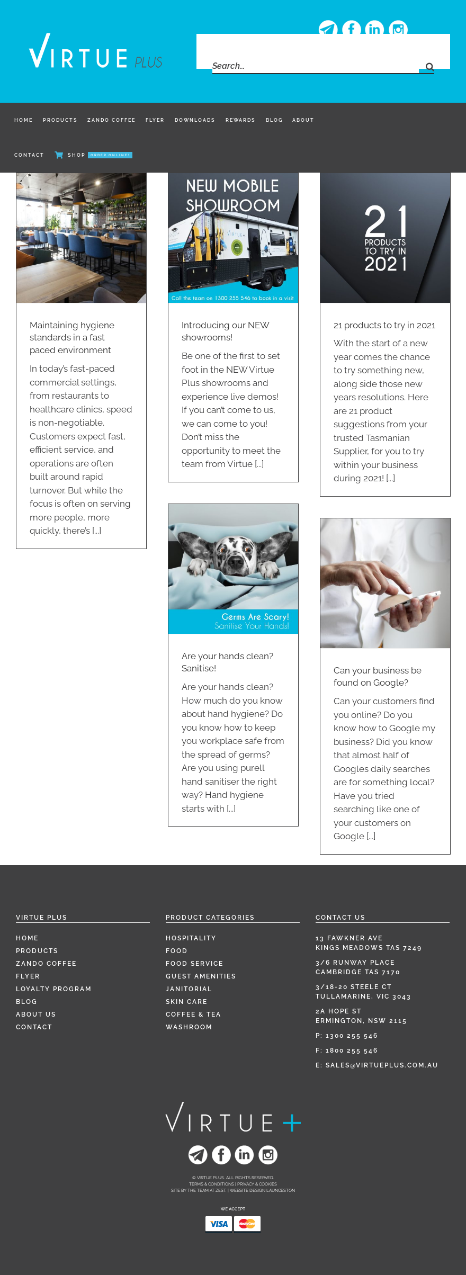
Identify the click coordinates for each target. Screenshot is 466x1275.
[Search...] (315, 66)
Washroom (189, 1027)
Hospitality (191, 938)
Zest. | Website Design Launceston (255, 1190)
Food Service (194, 963)
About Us (36, 1014)
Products (37, 951)
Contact (34, 1027)
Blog (27, 1001)
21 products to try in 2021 (384, 325)
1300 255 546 (352, 1035)
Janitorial (189, 989)
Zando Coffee (46, 963)
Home (27, 938)
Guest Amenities (201, 976)
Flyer (28, 976)
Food (177, 951)
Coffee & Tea (193, 1014)
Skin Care (187, 1001)
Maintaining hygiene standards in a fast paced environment (72, 338)
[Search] (426, 66)
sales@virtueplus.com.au (382, 1065)
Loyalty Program (54, 989)
